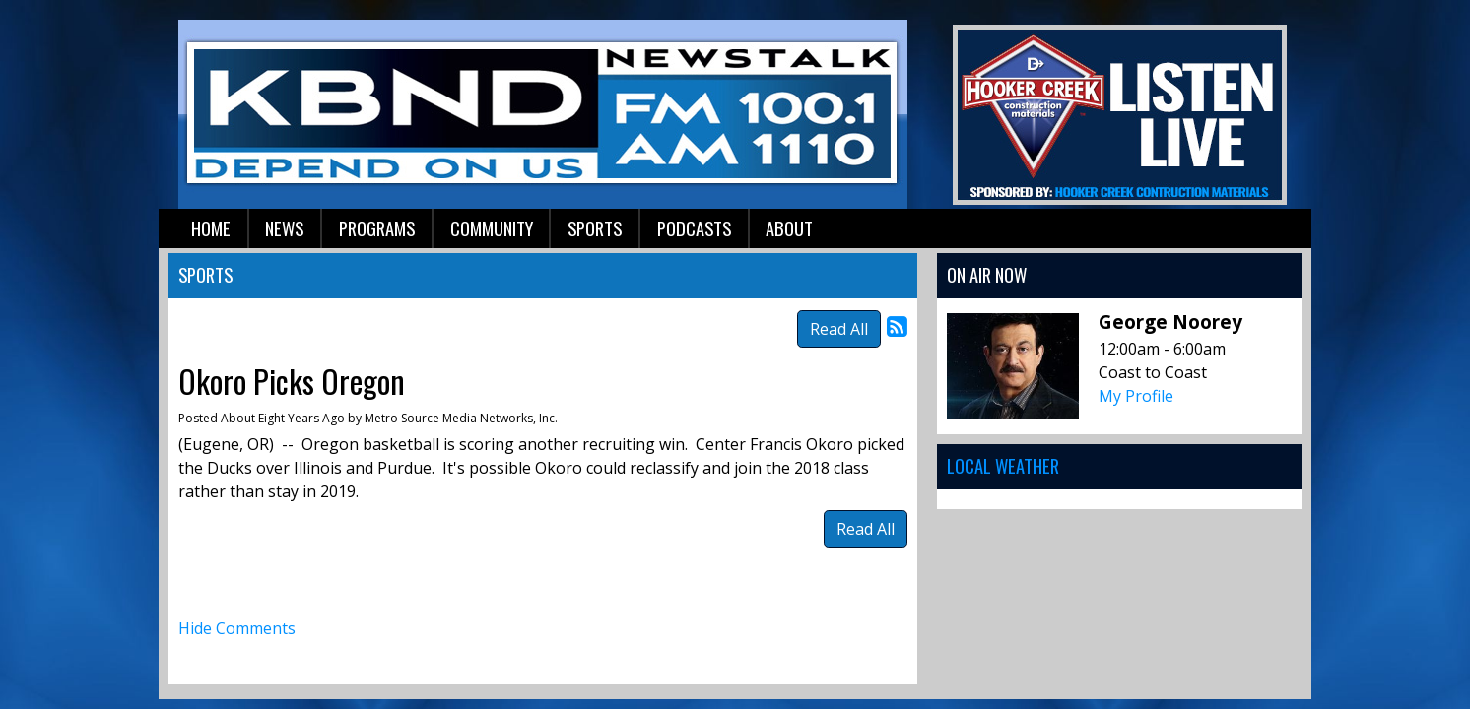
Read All (839, 329)
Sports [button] (595, 228)
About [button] (789, 228)
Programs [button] (377, 228)
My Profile (1136, 396)
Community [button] (491, 228)
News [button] (284, 228)
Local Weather (1003, 465)
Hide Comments (237, 628)
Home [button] (211, 228)
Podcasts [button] (694, 228)
